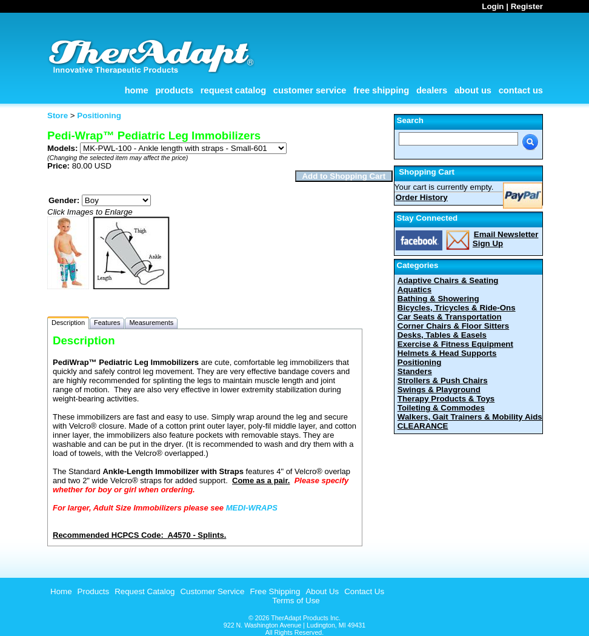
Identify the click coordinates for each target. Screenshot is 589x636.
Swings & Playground (439, 389)
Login (493, 6)
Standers (415, 371)
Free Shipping (381, 90)
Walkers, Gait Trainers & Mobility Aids (470, 416)
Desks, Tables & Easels (442, 335)
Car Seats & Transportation (450, 316)
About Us (472, 90)
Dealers (431, 90)
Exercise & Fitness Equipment (455, 344)
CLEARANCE (423, 425)
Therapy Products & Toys (446, 398)
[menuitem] (59, 591)
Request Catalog (233, 90)
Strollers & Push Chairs (443, 380)
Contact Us (521, 90)
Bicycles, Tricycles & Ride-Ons (457, 307)
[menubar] (215, 591)
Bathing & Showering (438, 298)
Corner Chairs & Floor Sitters (453, 325)
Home (136, 90)
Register (527, 6)
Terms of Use (296, 600)
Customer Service (310, 90)
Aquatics (414, 289)
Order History (422, 197)
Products (174, 90)
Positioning (420, 362)
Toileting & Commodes (441, 407)
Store (57, 115)
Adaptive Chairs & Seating (448, 280)
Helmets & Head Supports (447, 353)
